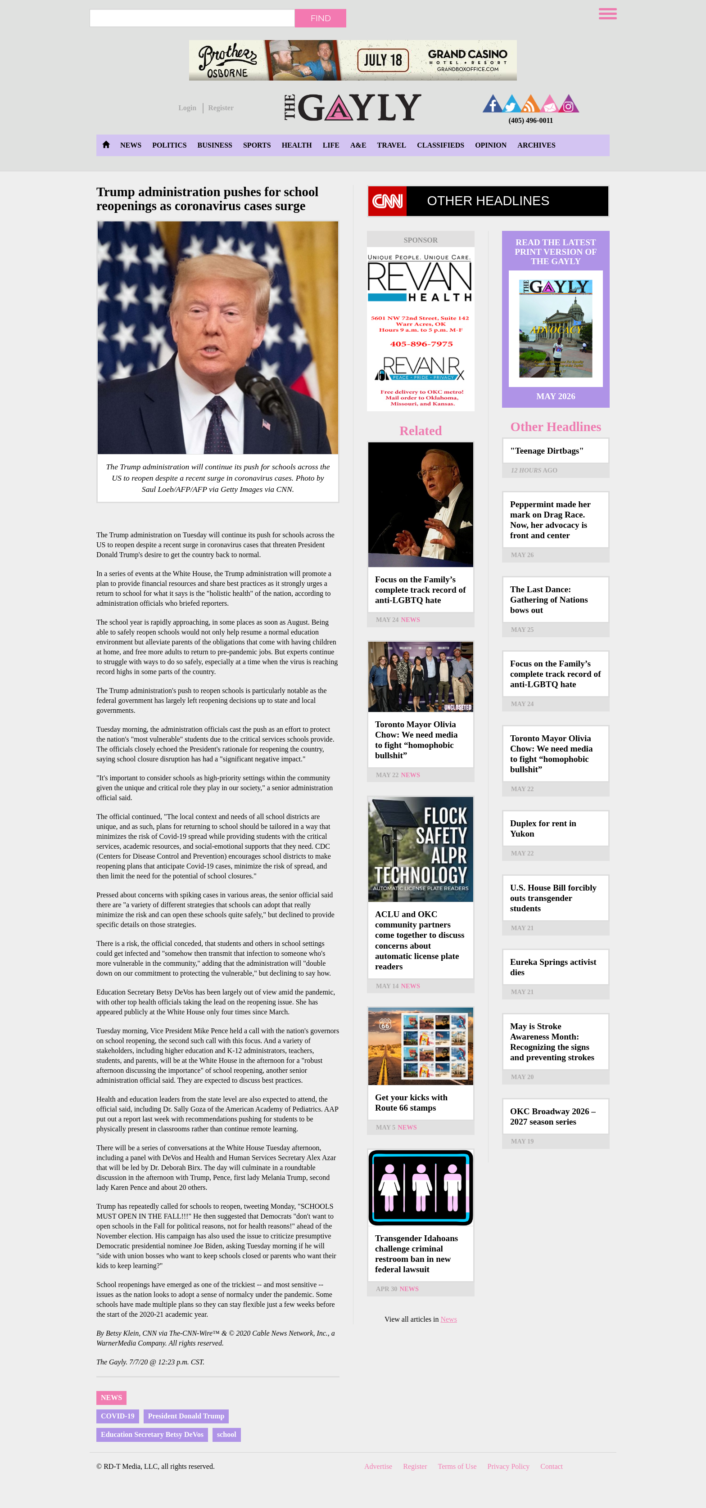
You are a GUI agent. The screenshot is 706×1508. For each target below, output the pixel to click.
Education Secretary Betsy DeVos (152, 1434)
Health (297, 145)
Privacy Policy (509, 1466)
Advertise (378, 1466)
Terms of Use (457, 1466)
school (226, 1434)
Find (321, 18)
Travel (392, 145)
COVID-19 (118, 1416)
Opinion (491, 145)
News (130, 145)
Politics (169, 145)
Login (187, 108)
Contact (551, 1466)
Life (331, 145)
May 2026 (555, 396)
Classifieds (440, 145)
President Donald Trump (186, 1416)
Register (221, 108)
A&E (358, 145)
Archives (536, 145)
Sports (257, 145)
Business (215, 145)
